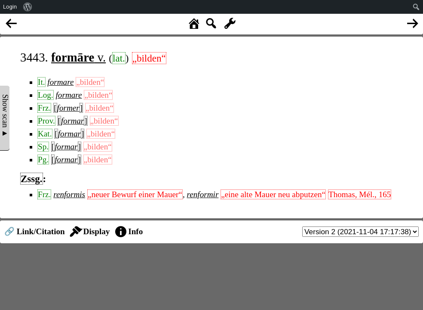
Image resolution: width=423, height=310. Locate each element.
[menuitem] (27, 7)
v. (78, 57)
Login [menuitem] (10, 6)
